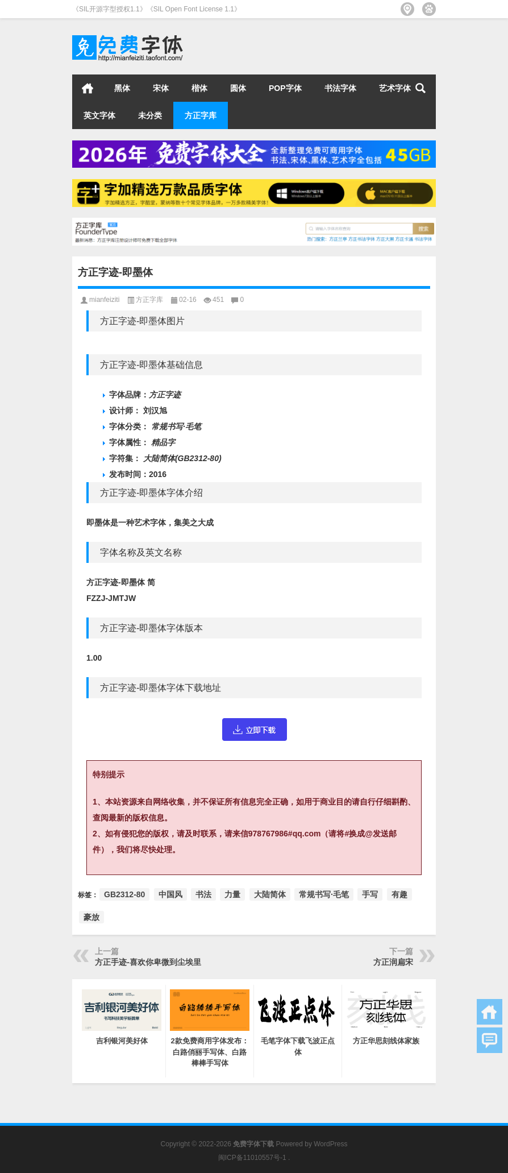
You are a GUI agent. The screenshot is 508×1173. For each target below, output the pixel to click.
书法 (203, 894)
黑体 (122, 88)
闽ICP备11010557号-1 (252, 1158)
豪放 (91, 917)
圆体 (238, 88)
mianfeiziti (104, 300)
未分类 (150, 115)
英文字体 (99, 115)
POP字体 (285, 88)
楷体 (199, 88)
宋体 (161, 88)
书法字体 (340, 88)
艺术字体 (395, 88)
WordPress (330, 1144)
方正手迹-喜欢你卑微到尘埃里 (148, 962)
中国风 (170, 894)
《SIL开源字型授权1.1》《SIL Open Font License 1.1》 (156, 9)
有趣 (399, 894)
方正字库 (200, 115)
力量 (232, 894)
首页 (87, 88)
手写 (370, 894)
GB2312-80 (124, 894)
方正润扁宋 (393, 962)
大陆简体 (270, 894)
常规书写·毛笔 (324, 894)
